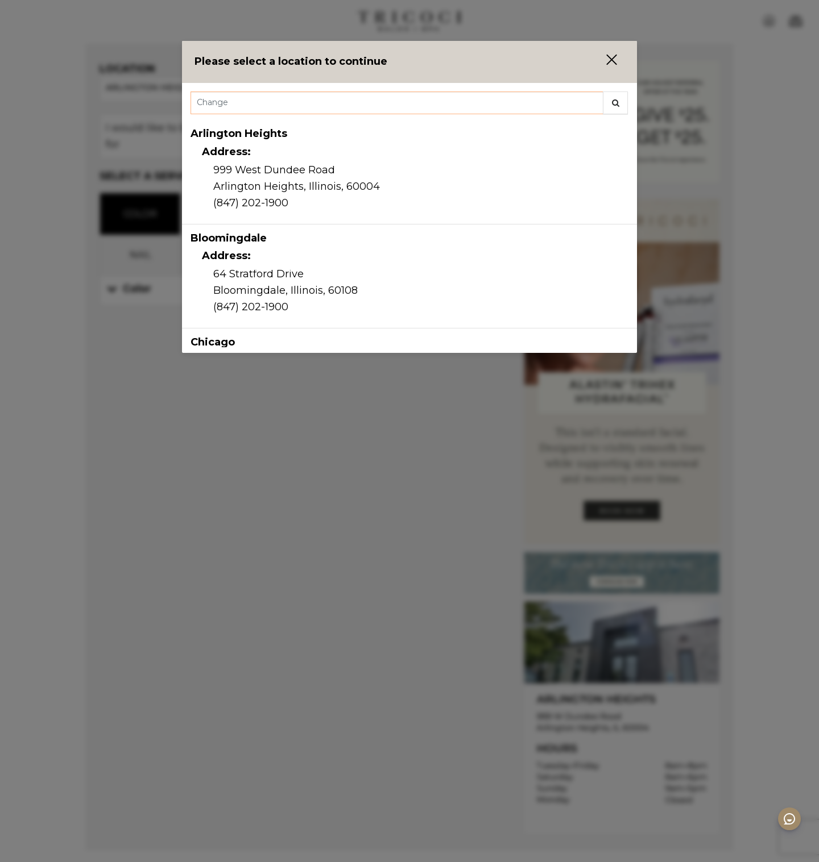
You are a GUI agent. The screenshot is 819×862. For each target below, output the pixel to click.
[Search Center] (397, 102)
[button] (604, 61)
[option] (409, 172)
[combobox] (409, 105)
